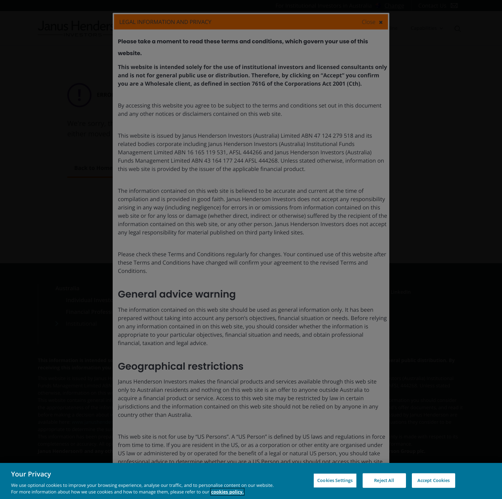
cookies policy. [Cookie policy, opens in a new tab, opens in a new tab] (227, 492)
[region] (251, 481)
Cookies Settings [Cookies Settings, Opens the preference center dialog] (335, 480)
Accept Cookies (433, 480)
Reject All (384, 480)
